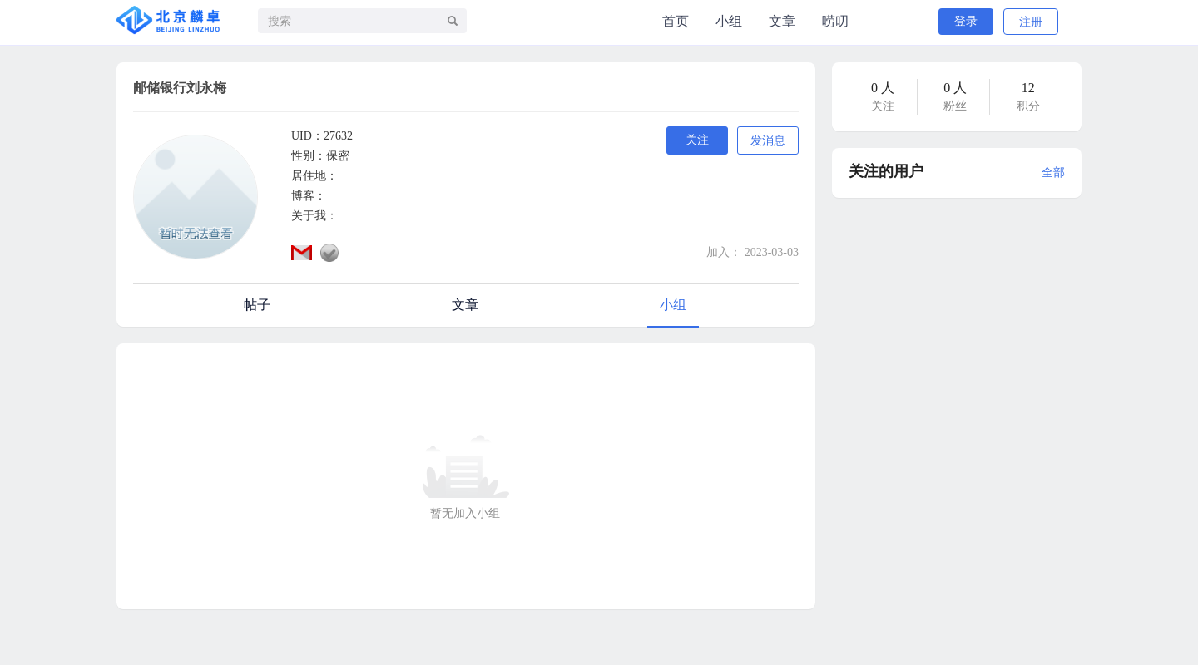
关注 (697, 140)
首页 (675, 21)
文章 (782, 21)
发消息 (767, 141)
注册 (1030, 22)
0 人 (882, 88)
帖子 (257, 305)
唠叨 (835, 21)
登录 (966, 21)
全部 (1053, 172)
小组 (728, 21)
